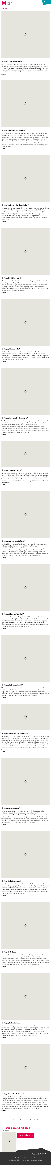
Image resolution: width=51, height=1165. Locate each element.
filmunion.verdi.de (36, 1160)
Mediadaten (16, 1158)
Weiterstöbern (24, 1135)
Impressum (7, 1158)
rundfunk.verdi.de (14, 1160)
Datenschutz (41, 1158)
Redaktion (25, 1158)
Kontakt (33, 1158)
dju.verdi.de (25, 1160)
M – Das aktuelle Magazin (16, 1127)
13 (37, 1119)
